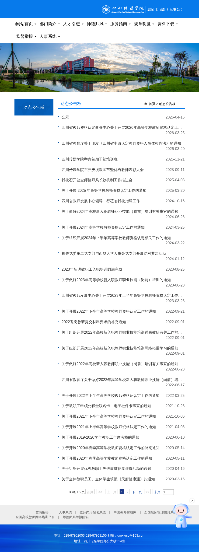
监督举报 (26, 36)
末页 (157, 492)
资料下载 (167, 23)
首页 (152, 104)
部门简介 (50, 23)
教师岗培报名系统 (93, 512)
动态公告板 (167, 104)
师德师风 (97, 23)
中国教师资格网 (125, 512)
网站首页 (26, 23)
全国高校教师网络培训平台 (35, 517)
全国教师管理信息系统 (160, 512)
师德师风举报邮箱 (76, 517)
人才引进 (73, 23)
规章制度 (144, 23)
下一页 (137, 492)
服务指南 (120, 23)
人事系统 (50, 36)
